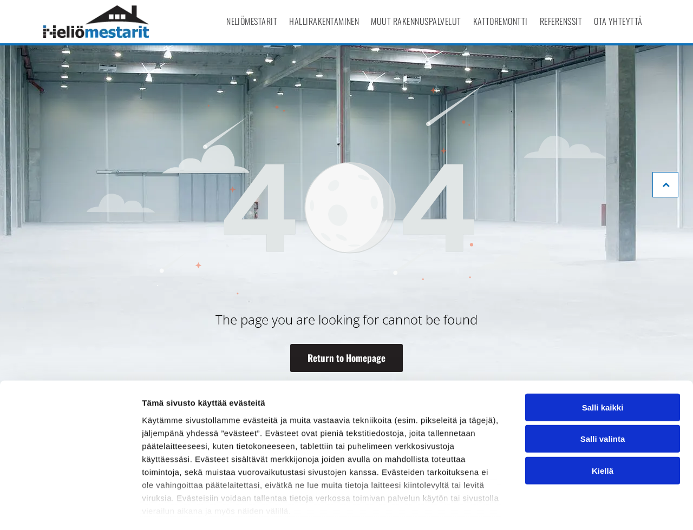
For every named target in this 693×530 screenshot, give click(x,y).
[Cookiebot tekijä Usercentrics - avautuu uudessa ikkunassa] (70, 509)
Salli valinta (602, 394)
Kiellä (602, 425)
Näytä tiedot (579, 508)
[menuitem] (252, 21)
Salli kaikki (603, 362)
